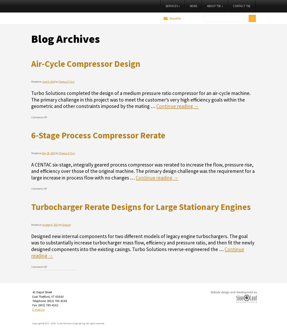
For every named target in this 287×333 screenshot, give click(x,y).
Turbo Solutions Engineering (70, 10)
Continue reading (177, 106)
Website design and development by (234, 292)
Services (172, 6)
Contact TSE (242, 6)
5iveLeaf (66, 224)
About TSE (215, 6)
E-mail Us (38, 310)
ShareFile (175, 19)
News (193, 6)
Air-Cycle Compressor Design (85, 63)
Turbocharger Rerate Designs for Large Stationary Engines (141, 206)
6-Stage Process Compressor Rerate (98, 135)
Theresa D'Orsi (66, 81)
